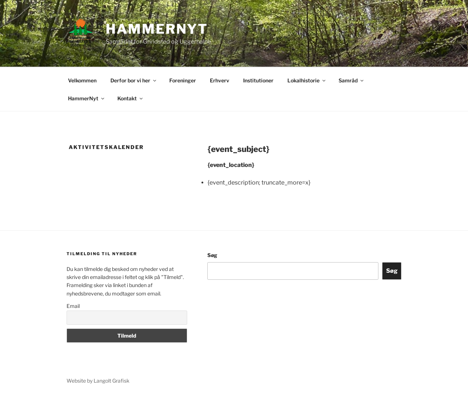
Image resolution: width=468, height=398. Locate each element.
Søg (212, 255)
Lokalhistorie (307, 80)
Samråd (352, 80)
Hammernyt (157, 29)
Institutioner (258, 80)
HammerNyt (86, 98)
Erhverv (219, 80)
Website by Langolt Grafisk (98, 380)
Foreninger (182, 80)
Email (73, 306)
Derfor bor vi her (133, 80)
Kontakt (130, 98)
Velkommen (82, 80)
